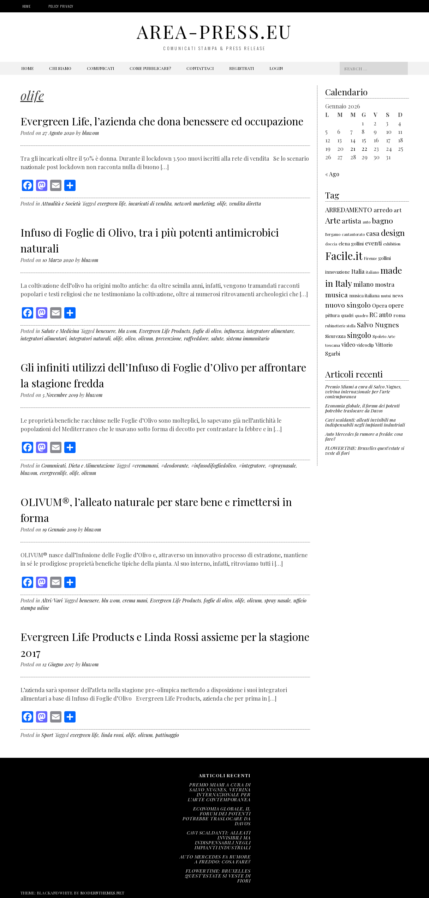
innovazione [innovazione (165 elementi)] (337, 272)
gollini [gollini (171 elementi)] (384, 258)
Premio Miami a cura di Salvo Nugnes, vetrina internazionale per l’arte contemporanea (363, 391)
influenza (234, 331)
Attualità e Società (61, 203)
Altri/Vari (51, 600)
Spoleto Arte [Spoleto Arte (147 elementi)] (384, 336)
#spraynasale (282, 465)
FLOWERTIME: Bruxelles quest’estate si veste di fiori (364, 450)
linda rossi (112, 735)
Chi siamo (60, 68)
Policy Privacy (60, 6)
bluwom (90, 133)
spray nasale (277, 600)
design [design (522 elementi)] (393, 232)
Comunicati (100, 68)
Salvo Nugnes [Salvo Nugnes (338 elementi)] (378, 324)
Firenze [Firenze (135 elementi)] (370, 258)
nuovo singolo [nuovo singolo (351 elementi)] (348, 304)
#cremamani (145, 465)
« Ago (332, 174)
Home (26, 6)
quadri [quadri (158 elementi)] (347, 315)
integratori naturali (90, 338)
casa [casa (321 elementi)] (373, 233)
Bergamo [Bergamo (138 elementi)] (332, 234)
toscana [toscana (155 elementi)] (332, 345)
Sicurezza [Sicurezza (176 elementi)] (335, 336)
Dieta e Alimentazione (91, 465)
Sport (47, 735)
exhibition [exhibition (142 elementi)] (391, 243)
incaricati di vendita (150, 203)
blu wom (127, 331)
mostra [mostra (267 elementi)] (384, 284)
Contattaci (200, 68)
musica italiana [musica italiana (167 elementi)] (364, 295)
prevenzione (168, 338)
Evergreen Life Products (164, 331)
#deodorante (174, 465)
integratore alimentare (270, 331)
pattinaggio (167, 735)
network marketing (194, 203)
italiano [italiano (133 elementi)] (372, 272)
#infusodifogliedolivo (213, 465)
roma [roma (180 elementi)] (399, 315)
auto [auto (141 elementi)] (366, 222)
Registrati (241, 68)
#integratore (252, 465)
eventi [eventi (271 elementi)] (373, 243)
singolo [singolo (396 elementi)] (359, 335)
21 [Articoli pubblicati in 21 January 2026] (352, 148)
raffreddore (196, 338)
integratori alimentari (43, 338)
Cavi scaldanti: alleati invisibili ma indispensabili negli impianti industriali (365, 422)
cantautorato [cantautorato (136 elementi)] (353, 234)
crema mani (135, 600)
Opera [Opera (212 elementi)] (379, 305)
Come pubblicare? (150, 68)
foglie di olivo (207, 331)
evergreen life (111, 203)
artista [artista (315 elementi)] (351, 220)
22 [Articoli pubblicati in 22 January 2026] (364, 148)
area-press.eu (214, 31)
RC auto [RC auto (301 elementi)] (380, 314)
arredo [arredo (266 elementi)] (383, 210)
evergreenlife (53, 473)
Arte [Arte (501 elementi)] (332, 220)
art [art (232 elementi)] (397, 210)
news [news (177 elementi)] (397, 295)
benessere (105, 331)
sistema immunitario (247, 338)
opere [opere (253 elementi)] (396, 305)
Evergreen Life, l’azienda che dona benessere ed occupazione (161, 121)
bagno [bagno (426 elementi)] (382, 220)
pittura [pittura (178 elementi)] (332, 315)
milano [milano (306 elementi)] (363, 284)
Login (276, 68)
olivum (145, 338)
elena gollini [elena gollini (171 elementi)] (351, 243)
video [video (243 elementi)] (348, 344)
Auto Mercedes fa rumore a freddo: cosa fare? (364, 436)
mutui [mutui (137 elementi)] (386, 295)
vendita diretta (245, 203)
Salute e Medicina (60, 331)
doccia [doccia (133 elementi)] (331, 243)
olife (221, 203)
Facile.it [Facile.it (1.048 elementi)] (344, 255)
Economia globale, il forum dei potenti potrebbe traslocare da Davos (362, 408)
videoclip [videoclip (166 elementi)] (365, 345)
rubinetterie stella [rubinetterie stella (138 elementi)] (340, 325)
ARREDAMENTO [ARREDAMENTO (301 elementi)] (348, 210)
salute (217, 338)
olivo (130, 338)
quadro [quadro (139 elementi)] (361, 315)
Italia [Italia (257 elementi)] (357, 271)
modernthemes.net (102, 893)
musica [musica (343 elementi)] (336, 294)
